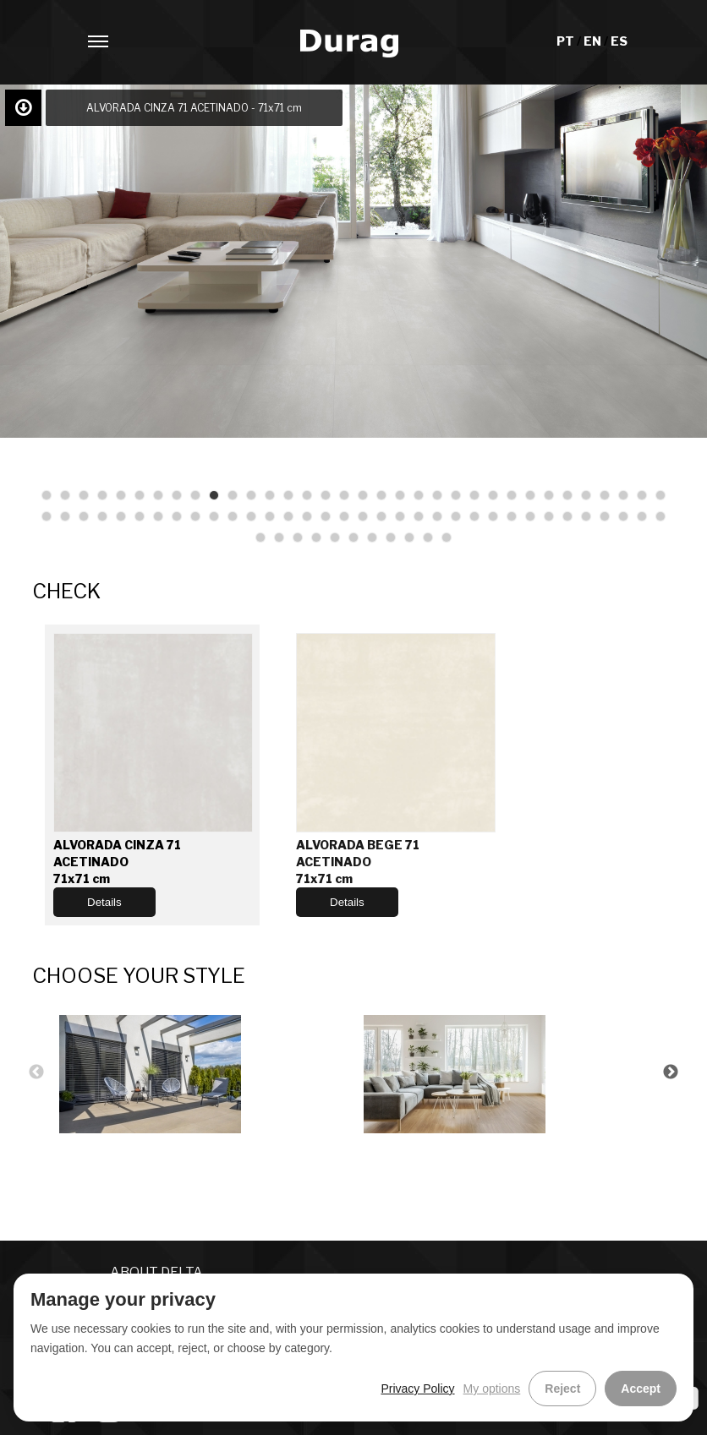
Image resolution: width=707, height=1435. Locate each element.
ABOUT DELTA (156, 1272)
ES (619, 41)
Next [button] (670, 1072)
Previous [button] (36, 1072)
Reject (562, 1388)
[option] (201, 1072)
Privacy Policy (417, 1388)
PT (566, 41)
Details (104, 902)
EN (594, 41)
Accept (640, 1388)
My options (492, 1388)
